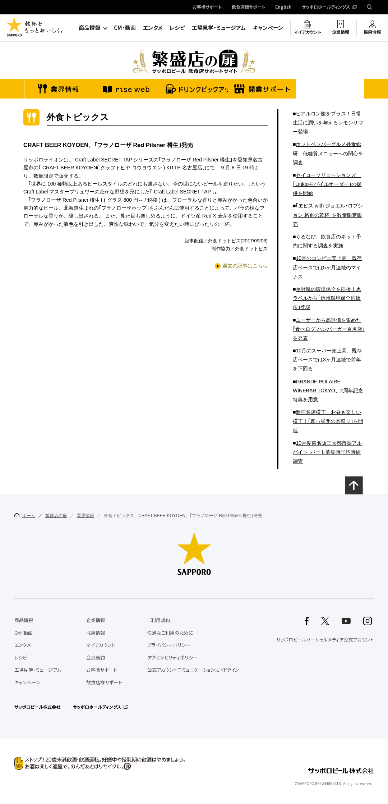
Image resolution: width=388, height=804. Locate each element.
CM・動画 (125, 28)
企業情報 (340, 32)
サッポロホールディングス (326, 7)
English (283, 7)
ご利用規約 (158, 620)
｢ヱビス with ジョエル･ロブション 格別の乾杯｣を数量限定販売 (328, 215)
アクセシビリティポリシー (172, 657)
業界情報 (85, 515)
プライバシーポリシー (168, 644)
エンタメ (152, 28)
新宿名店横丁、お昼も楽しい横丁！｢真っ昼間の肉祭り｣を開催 (328, 421)
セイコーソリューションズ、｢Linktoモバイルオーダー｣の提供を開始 (327, 184)
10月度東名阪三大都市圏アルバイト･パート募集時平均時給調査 (327, 452)
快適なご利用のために (170, 632)
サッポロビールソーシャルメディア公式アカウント (325, 639)
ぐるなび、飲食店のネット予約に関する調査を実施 (327, 241)
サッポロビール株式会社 (37, 707)
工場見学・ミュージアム (219, 28)
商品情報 (89, 28)
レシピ (177, 28)
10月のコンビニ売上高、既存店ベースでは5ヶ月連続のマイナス (327, 267)
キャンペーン (268, 28)
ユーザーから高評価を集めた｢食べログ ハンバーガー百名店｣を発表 (329, 329)
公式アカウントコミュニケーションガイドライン (193, 669)
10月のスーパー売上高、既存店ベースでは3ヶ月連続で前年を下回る (327, 359)
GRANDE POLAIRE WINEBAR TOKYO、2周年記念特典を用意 (328, 390)
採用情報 (372, 32)
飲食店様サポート (248, 7)
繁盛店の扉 (56, 515)
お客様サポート (207, 7)
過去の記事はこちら (245, 266)
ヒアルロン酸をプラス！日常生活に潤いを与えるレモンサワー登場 (328, 122)
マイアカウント (307, 32)
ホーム (24, 515)
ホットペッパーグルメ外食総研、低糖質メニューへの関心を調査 (328, 153)
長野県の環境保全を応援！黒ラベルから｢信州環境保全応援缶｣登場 (327, 298)
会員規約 (95, 657)
